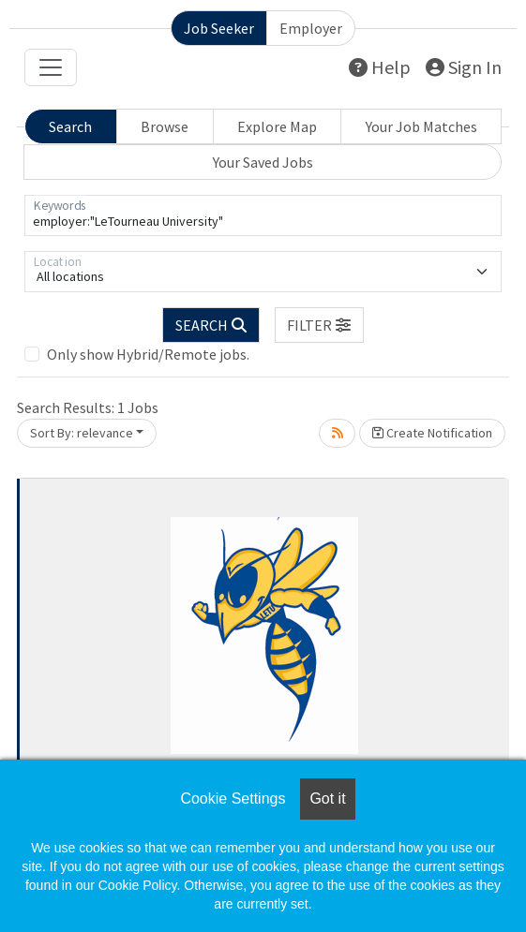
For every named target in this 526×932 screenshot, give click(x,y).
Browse (164, 126)
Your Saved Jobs (263, 162)
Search (70, 126)
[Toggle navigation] (50, 67)
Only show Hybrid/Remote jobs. (148, 354)
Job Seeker (219, 28)
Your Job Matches (421, 126)
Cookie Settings (232, 798)
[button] (320, 325)
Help (380, 67)
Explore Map (277, 126)
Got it (327, 798)
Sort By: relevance (81, 432)
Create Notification (432, 432)
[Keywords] (263, 215)
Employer (310, 28)
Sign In (464, 67)
